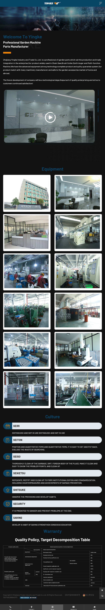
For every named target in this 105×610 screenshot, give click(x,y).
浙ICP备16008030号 (72, 595)
